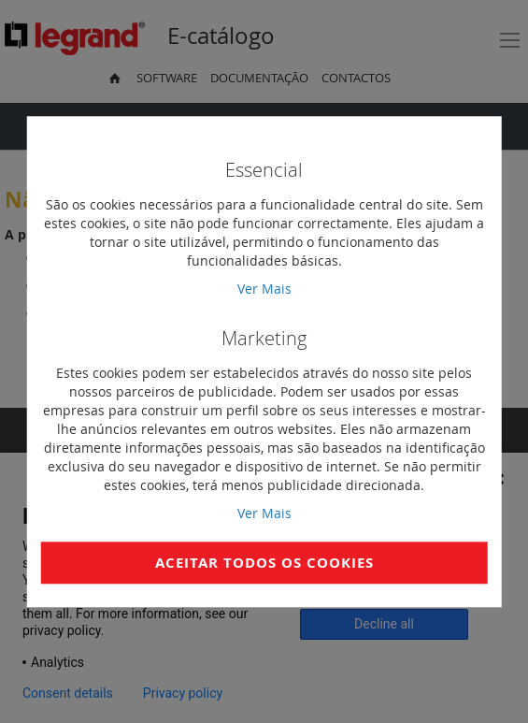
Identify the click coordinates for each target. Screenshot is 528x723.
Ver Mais (264, 288)
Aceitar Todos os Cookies (264, 562)
